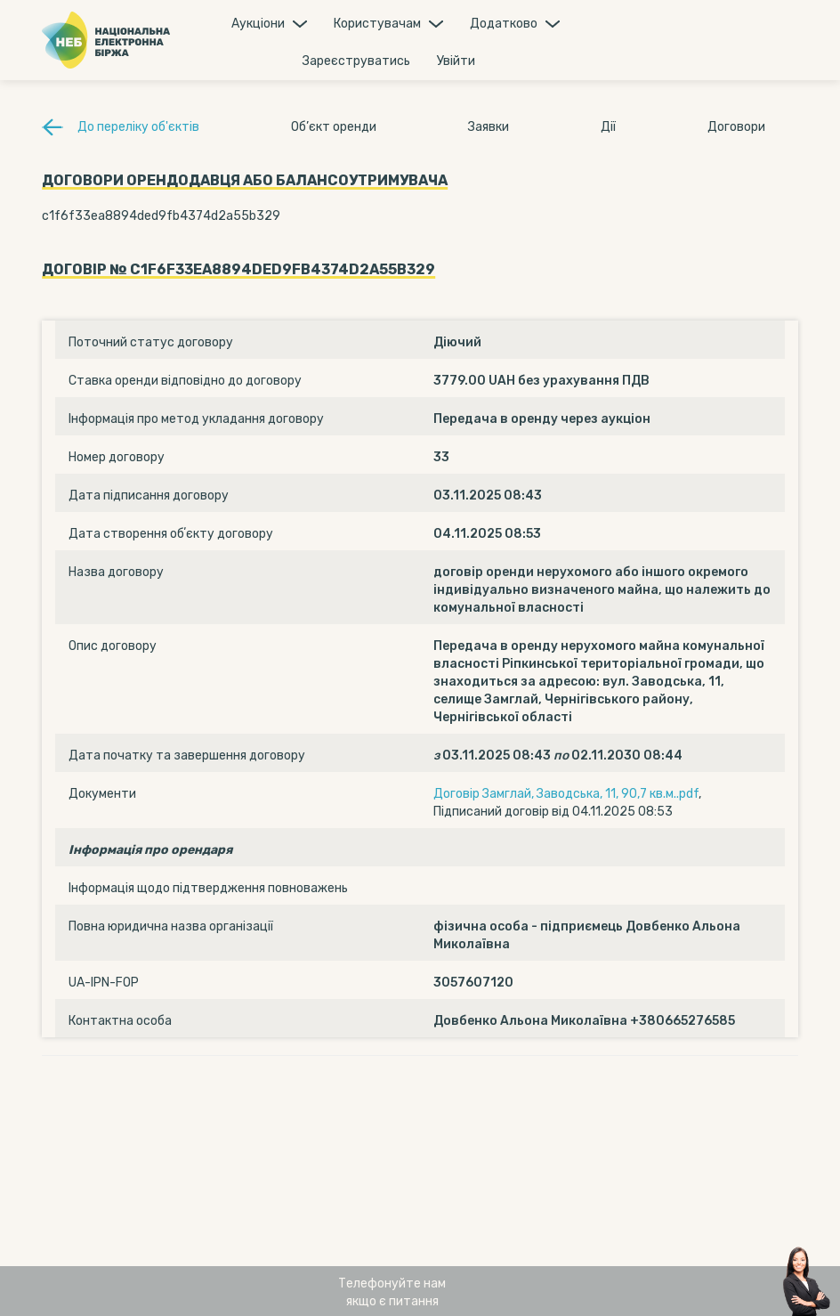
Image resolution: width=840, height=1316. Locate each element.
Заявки (488, 126)
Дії (608, 126)
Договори (736, 126)
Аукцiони (258, 23)
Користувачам (377, 23)
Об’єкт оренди (333, 126)
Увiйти (456, 61)
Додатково (503, 23)
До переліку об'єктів (138, 126)
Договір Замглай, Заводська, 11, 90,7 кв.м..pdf (566, 793)
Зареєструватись (356, 61)
